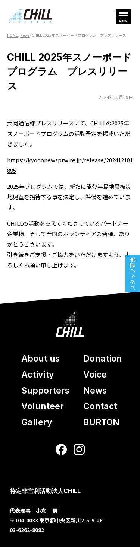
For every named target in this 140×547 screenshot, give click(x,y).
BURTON (101, 422)
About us (40, 358)
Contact (100, 406)
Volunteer (42, 406)
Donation (102, 358)
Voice (95, 374)
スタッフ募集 (132, 273)
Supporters (45, 390)
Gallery (36, 422)
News (95, 390)
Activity (37, 374)
